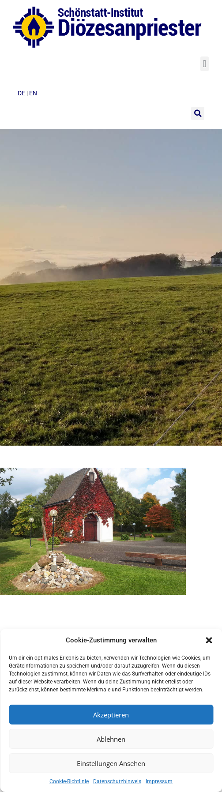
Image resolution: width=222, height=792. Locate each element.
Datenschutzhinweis (117, 781)
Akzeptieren (111, 714)
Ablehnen (111, 739)
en (33, 93)
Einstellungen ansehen (111, 763)
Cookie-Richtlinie (69, 781)
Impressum (159, 781)
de (22, 93)
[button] (208, 640)
